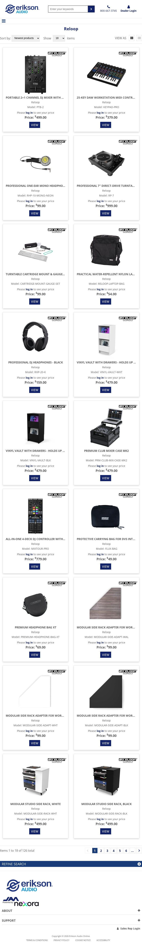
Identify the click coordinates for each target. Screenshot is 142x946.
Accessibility (103, 940)
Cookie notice (83, 940)
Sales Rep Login (130, 928)
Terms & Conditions (37, 940)
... (132, 851)
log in (29, 112)
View (34, 125)
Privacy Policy (61, 940)
